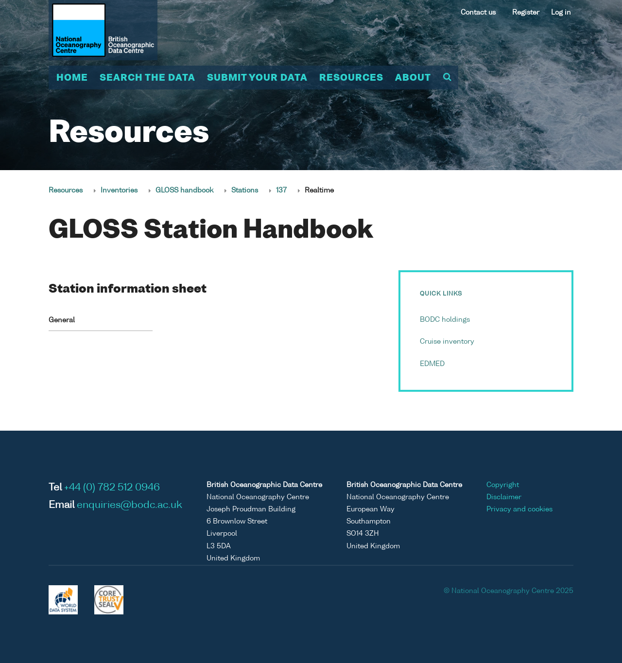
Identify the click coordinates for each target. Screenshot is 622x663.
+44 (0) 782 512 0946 (112, 488)
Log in (561, 12)
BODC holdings (445, 319)
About (413, 78)
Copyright (502, 485)
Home (72, 78)
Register (525, 12)
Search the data (147, 78)
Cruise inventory (447, 341)
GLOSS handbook (184, 190)
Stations (244, 190)
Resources (351, 78)
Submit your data (257, 78)
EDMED (432, 364)
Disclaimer (503, 497)
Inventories (119, 190)
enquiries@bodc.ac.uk (129, 505)
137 (281, 190)
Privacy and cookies (519, 509)
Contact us (478, 12)
